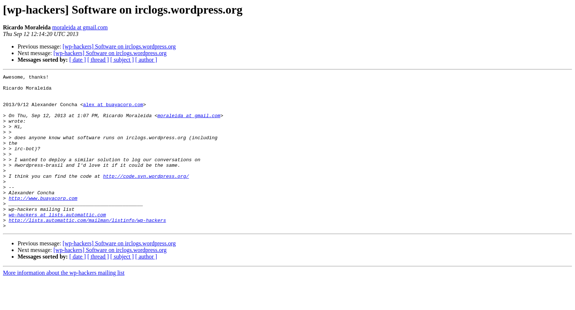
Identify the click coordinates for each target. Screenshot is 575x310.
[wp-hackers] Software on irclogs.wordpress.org (119, 46)
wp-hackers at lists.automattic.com (57, 243)
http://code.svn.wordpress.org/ (146, 197)
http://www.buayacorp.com (43, 223)
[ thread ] (98, 60)
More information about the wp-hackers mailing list (63, 303)
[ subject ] (122, 60)
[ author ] (146, 60)
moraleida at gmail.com (80, 27)
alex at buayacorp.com (113, 111)
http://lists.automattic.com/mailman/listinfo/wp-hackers (87, 249)
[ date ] (77, 60)
